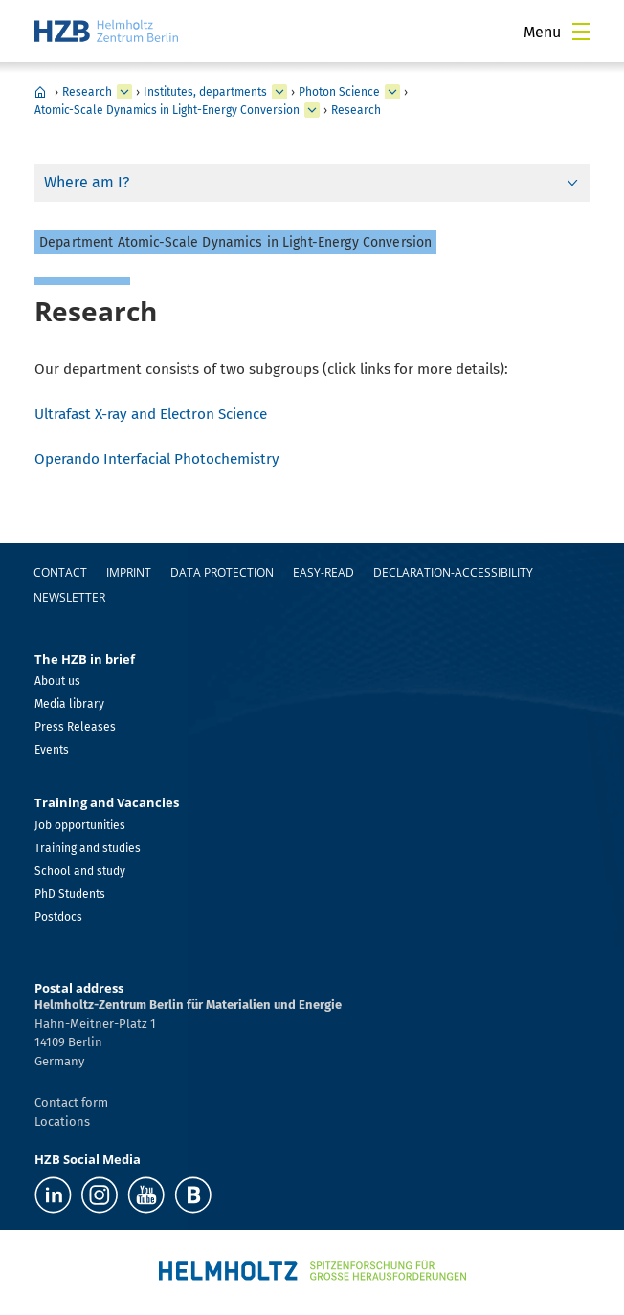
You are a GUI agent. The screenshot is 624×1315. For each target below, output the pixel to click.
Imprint (128, 572)
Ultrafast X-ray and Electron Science (150, 414)
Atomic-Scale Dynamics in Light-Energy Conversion (167, 110)
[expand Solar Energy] (392, 91)
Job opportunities (79, 825)
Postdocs (58, 917)
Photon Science (339, 92)
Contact (60, 572)
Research (87, 92)
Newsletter (69, 597)
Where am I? (86, 182)
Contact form (71, 1102)
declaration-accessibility (453, 572)
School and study (79, 871)
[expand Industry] (124, 91)
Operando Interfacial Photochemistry (156, 459)
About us (57, 681)
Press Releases (75, 727)
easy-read (323, 572)
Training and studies (87, 848)
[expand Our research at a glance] (279, 91)
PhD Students (69, 894)
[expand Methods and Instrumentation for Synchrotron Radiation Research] (312, 110)
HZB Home (40, 91)
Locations (62, 1121)
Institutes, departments (205, 92)
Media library (69, 704)
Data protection (222, 572)
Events (51, 749)
